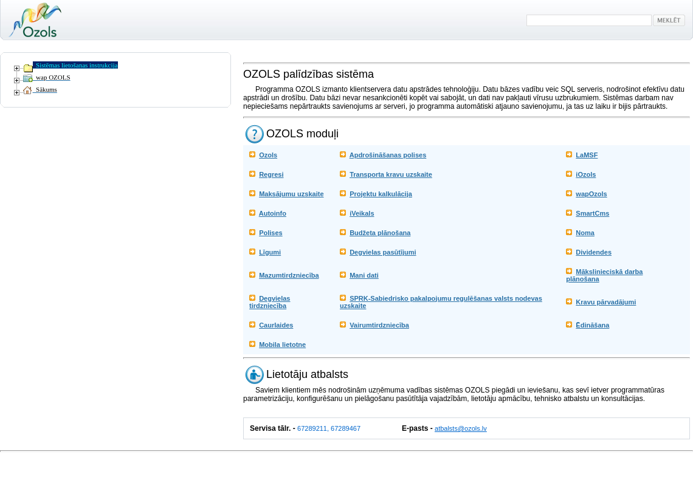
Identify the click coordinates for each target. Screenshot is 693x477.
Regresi (271, 174)
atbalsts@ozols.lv (461, 428)
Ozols (268, 155)
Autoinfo (272, 213)
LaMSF (587, 155)
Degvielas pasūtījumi (383, 252)
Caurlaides (276, 325)
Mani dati (364, 275)
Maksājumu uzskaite (291, 193)
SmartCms (592, 213)
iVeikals (362, 213)
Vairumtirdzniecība (379, 325)
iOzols (586, 174)
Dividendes (594, 252)
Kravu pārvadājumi (606, 302)
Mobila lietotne (282, 344)
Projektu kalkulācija (381, 193)
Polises (271, 232)
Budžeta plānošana (380, 232)
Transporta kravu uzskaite (391, 174)
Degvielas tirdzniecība (270, 302)
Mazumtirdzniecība (289, 275)
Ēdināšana (592, 325)
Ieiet (8, 458)
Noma (585, 232)
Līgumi (270, 252)
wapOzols (591, 193)
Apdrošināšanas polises (388, 155)
